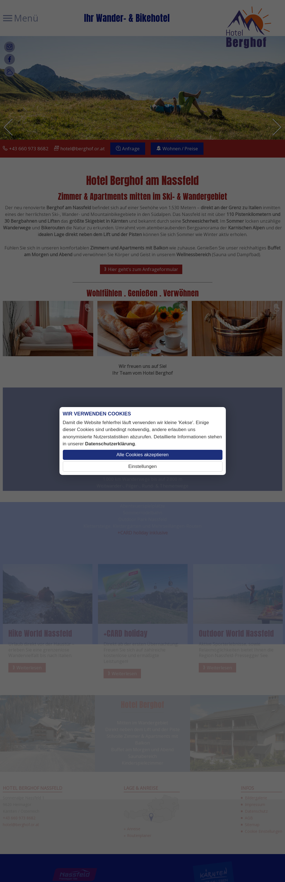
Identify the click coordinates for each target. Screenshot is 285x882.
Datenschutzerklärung (110, 443)
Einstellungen (142, 466)
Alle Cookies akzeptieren (142, 454)
